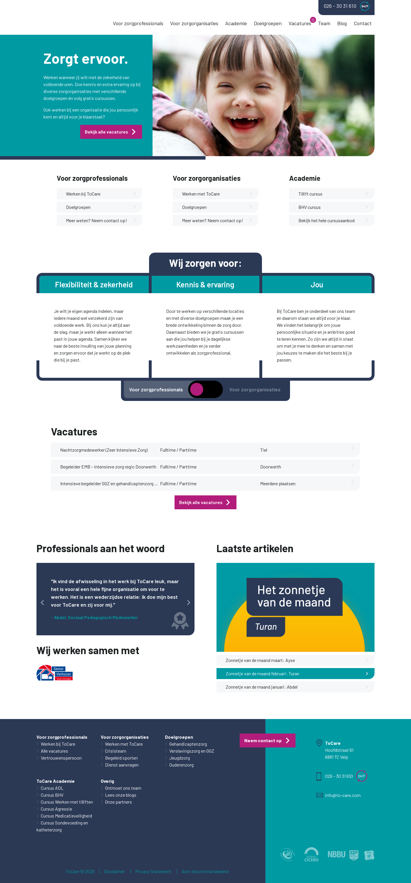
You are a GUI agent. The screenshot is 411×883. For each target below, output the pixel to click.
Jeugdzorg (179, 757)
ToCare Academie (55, 781)
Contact (363, 23)
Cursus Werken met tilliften (67, 801)
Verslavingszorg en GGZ (191, 751)
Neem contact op (263, 740)
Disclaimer (114, 871)
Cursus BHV (52, 795)
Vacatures (300, 23)
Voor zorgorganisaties (194, 23)
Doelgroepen (268, 23)
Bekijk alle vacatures (106, 131)
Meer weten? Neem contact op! (101, 220)
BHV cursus (333, 207)
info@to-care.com (343, 795)
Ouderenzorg (181, 764)
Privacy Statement (153, 871)
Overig (107, 781)
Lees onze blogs (120, 795)
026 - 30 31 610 (346, 6)
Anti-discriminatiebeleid (205, 871)
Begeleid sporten (121, 757)
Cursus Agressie (56, 808)
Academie (236, 23)
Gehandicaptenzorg (188, 744)
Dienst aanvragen (122, 764)
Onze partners (118, 801)
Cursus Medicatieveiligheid (66, 815)
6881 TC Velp (336, 757)
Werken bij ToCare (101, 193)
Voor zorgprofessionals (138, 23)
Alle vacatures (54, 751)
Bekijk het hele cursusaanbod (333, 220)
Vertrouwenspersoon (61, 757)
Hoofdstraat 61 (339, 750)
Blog (342, 23)
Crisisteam (115, 751)
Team (324, 23)
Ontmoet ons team (123, 788)
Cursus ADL (52, 788)
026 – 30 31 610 (339, 776)
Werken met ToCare (217, 193)
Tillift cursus (333, 193)
